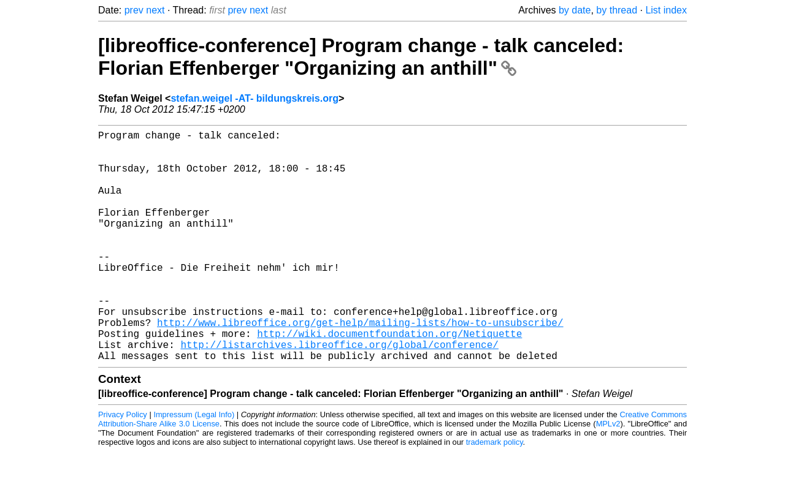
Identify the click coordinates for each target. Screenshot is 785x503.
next (155, 10)
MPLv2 (608, 475)
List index (666, 10)
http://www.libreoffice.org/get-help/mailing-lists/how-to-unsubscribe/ (360, 366)
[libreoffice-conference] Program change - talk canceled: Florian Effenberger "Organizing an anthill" (361, 56)
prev (134, 10)
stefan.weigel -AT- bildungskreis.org (254, 98)
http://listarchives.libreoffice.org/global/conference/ (339, 393)
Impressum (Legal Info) (193, 466)
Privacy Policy (122, 466)
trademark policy (494, 493)
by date (575, 10)
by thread (616, 10)
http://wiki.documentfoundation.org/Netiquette (389, 380)
